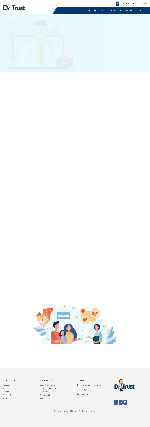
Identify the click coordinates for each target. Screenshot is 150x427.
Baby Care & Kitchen (48, 385)
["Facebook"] (116, 402)
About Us (85, 11)
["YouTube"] (121, 402)
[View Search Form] (145, 4)
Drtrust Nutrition (46, 395)
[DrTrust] (14, 7)
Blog (142, 11)
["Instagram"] (125, 402)
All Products (101, 11)
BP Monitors (44, 392)
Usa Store (116, 11)
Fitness (42, 399)
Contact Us (131, 11)
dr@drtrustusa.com (127, 3)
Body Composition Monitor (50, 388)
